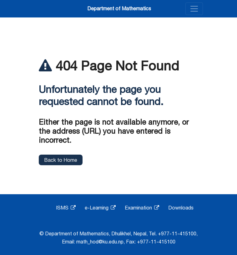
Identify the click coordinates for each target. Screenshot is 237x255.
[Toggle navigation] (194, 8)
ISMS (66, 207)
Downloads (181, 207)
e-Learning (100, 207)
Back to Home (60, 160)
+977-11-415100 (177, 233)
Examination (142, 207)
